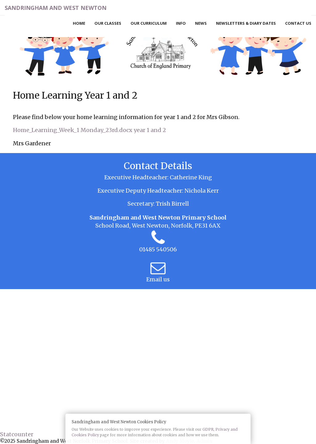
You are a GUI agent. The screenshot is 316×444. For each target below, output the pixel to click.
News (201, 23)
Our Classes (107, 23)
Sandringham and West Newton (55, 7)
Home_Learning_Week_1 (46, 130)
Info (181, 23)
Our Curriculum (149, 23)
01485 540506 (158, 249)
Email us (158, 279)
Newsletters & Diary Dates (246, 23)
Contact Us (298, 23)
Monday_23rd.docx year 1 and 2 (123, 130)
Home (79, 23)
